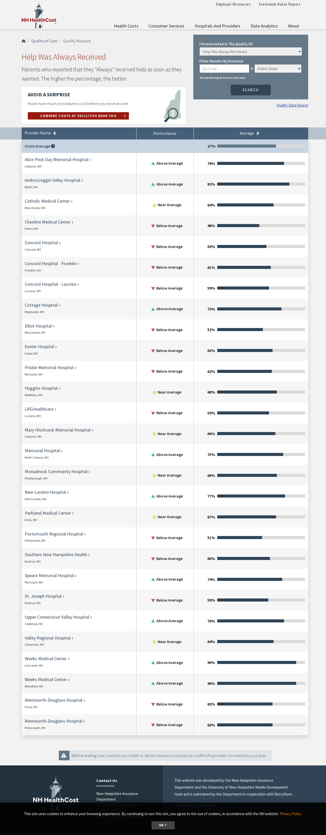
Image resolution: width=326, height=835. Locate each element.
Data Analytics (264, 26)
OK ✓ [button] (163, 825)
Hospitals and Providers (217, 26)
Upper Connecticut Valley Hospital (57, 617)
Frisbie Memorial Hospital (49, 367)
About (293, 26)
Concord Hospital (41, 242)
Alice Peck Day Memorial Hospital (56, 159)
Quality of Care (44, 40)
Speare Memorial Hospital (49, 575)
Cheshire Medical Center (48, 222)
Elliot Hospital (38, 326)
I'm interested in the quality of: (226, 44)
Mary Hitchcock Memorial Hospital (57, 430)
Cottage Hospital (41, 305)
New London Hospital (45, 492)
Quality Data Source (292, 105)
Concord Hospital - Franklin (50, 263)
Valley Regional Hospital (48, 638)
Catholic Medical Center (47, 201)
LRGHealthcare (39, 409)
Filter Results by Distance (221, 61)
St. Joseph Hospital (43, 596)
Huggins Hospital (41, 388)
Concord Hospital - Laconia (50, 284)
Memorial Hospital (42, 450)
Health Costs (126, 26)
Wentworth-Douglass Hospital (53, 700)
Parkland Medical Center (48, 513)
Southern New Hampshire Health (56, 554)
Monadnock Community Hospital (56, 471)
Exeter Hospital (39, 346)
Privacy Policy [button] (290, 813)
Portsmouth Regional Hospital (54, 534)
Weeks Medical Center (46, 658)
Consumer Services (166, 26)
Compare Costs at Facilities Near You (78, 116)
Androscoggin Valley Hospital (52, 180)
